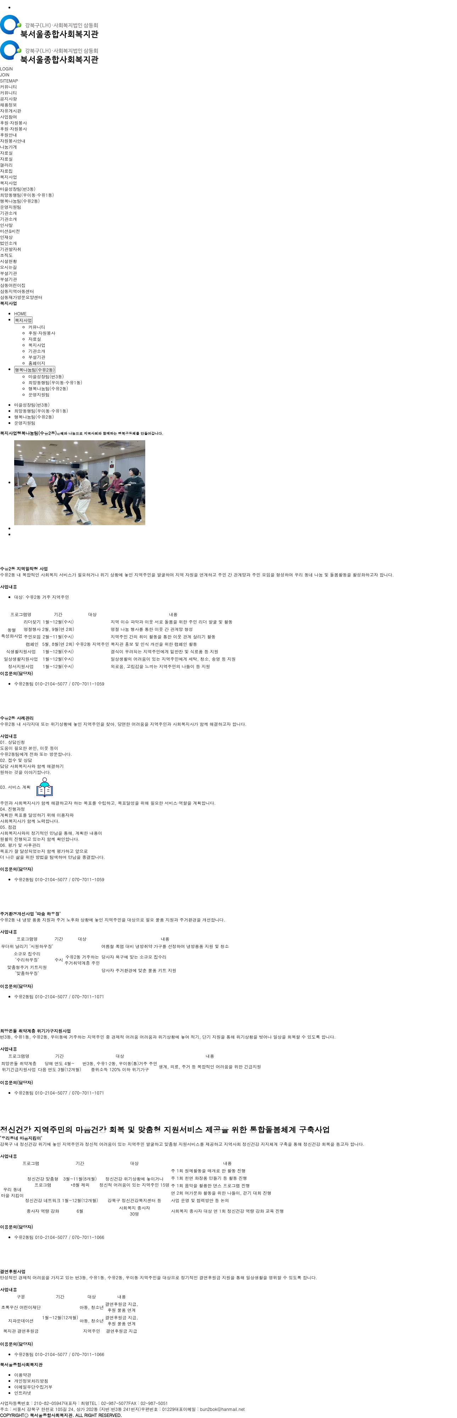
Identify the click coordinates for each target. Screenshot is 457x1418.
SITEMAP (9, 80)
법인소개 (8, 243)
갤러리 (6, 165)
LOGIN (6, 68)
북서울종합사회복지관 (21, 1364)
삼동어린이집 (13, 285)
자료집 (6, 171)
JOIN (4, 74)
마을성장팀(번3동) (17, 189)
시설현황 (8, 261)
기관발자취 (10, 249)
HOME (20, 313)
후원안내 (8, 135)
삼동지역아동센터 (17, 291)
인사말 (6, 225)
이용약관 (22, 1375)
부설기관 (8, 273)
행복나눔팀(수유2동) (20, 201)
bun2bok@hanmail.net (222, 1409)
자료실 (6, 153)
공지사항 (8, 99)
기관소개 (8, 213)
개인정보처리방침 (31, 1381)
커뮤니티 (8, 87)
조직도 (6, 255)
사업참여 (8, 117)
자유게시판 (10, 111)
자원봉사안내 (13, 141)
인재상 (6, 237)
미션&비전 (10, 231)
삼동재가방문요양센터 (21, 297)
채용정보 (8, 105)
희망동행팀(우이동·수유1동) (27, 195)
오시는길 (8, 267)
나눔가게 (8, 147)
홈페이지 (36, 363)
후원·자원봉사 (13, 123)
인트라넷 (22, 1393)
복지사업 (8, 177)
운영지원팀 (10, 207)
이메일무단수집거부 (33, 1387)
